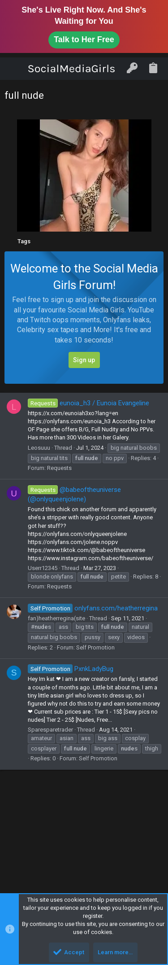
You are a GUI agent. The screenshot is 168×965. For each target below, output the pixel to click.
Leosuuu (39, 447)
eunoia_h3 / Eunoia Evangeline (88, 403)
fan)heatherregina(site (56, 618)
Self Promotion (95, 647)
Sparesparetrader (50, 729)
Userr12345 (42, 568)
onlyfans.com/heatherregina (93, 608)
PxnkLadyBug (70, 669)
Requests (59, 468)
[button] (15, 69)
